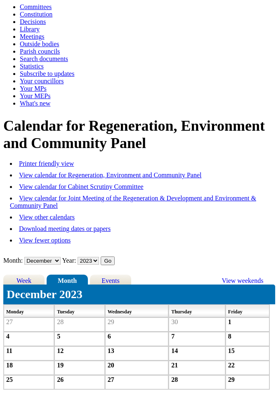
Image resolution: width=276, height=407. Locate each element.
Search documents (44, 58)
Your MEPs (35, 95)
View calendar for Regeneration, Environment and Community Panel (110, 175)
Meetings (32, 36)
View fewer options (45, 240)
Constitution (36, 14)
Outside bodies (39, 43)
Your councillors (42, 81)
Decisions (33, 21)
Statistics (32, 66)
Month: (13, 260)
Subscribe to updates (47, 73)
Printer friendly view (46, 163)
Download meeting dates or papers (65, 228)
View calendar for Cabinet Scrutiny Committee (81, 186)
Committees (36, 6)
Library (30, 29)
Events (110, 280)
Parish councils (40, 51)
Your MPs (33, 88)
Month (67, 280)
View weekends (243, 280)
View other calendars (47, 217)
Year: (70, 260)
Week (24, 280)
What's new (35, 103)
